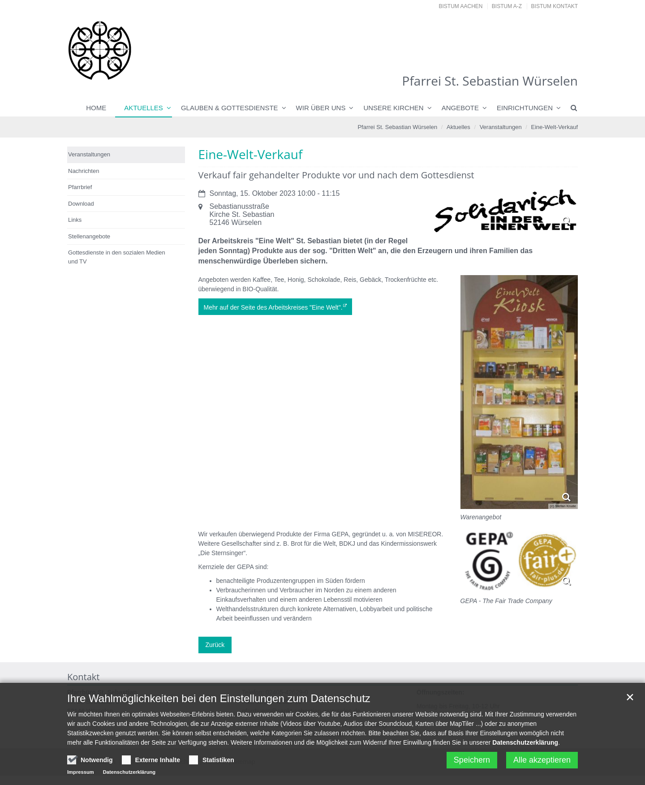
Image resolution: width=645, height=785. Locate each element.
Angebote (460, 108)
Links (75, 219)
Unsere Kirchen (393, 108)
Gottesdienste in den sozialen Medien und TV (116, 257)
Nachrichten (83, 171)
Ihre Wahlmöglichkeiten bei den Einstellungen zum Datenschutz (218, 702)
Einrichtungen (525, 108)
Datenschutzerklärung (525, 746)
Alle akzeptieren (542, 763)
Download (81, 203)
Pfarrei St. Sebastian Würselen (397, 127)
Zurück (215, 644)
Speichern (472, 763)
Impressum (80, 775)
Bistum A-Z (507, 6)
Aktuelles (143, 108)
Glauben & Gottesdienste (229, 108)
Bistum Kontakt (554, 6)
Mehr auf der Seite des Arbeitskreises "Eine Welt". (273, 307)
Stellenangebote (89, 236)
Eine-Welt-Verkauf (554, 127)
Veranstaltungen (501, 127)
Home (96, 108)
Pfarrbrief (80, 187)
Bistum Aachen (461, 6)
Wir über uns (321, 108)
